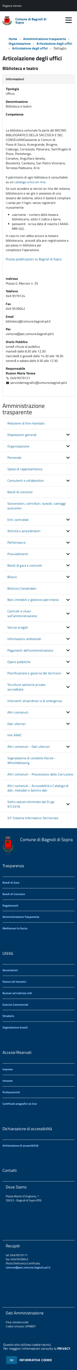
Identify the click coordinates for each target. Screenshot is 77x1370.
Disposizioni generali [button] (22, 434)
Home (13, 38)
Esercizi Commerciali (15, 1004)
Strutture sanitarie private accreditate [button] (26, 687)
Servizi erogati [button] (17, 627)
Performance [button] (16, 542)
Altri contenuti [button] (17, 712)
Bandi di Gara (10, 882)
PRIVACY (63, 1348)
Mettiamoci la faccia (14, 928)
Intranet (7, 1080)
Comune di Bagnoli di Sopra (30, 20)
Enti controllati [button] (18, 519)
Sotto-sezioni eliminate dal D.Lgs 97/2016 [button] (30, 804)
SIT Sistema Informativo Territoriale (32, 817)
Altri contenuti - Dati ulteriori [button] (28, 746)
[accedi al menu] (68, 20)
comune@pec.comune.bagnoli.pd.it (28, 1267)
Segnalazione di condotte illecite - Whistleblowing (31, 760)
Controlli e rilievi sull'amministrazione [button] (22, 613)
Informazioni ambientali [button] (24, 638)
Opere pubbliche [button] (18, 661)
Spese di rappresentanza (24, 469)
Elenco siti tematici (14, 981)
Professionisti (11, 1092)
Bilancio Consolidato (21, 588)
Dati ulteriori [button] (16, 723)
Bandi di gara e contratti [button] (24, 565)
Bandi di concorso (19, 491)
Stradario (8, 1016)
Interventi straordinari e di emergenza (34, 700)
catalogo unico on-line (29, 182)
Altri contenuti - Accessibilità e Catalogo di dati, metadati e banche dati (37, 788)
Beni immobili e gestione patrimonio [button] (33, 599)
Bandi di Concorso (13, 894)
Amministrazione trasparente (44, 38)
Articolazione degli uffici (30, 48)
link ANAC (14, 735)
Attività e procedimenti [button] (23, 530)
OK (11, 1360)
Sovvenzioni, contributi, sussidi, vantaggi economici (36, 506)
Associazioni (10, 970)
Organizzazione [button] (18, 446)
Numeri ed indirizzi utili (17, 993)
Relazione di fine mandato (25, 423)
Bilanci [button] (12, 576)
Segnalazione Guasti (15, 1027)
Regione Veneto (12, 5)
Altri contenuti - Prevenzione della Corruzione (40, 774)
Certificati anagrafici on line (19, 1103)
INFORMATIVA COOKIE (35, 1359)
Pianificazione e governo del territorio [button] (34, 673)
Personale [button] (14, 457)
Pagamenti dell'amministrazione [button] (30, 650)
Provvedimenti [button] (17, 553)
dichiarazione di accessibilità (20, 1145)
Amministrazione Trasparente (20, 917)
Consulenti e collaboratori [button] (25, 480)
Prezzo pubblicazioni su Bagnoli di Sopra (34, 259)
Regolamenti (10, 905)
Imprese (7, 1069)
